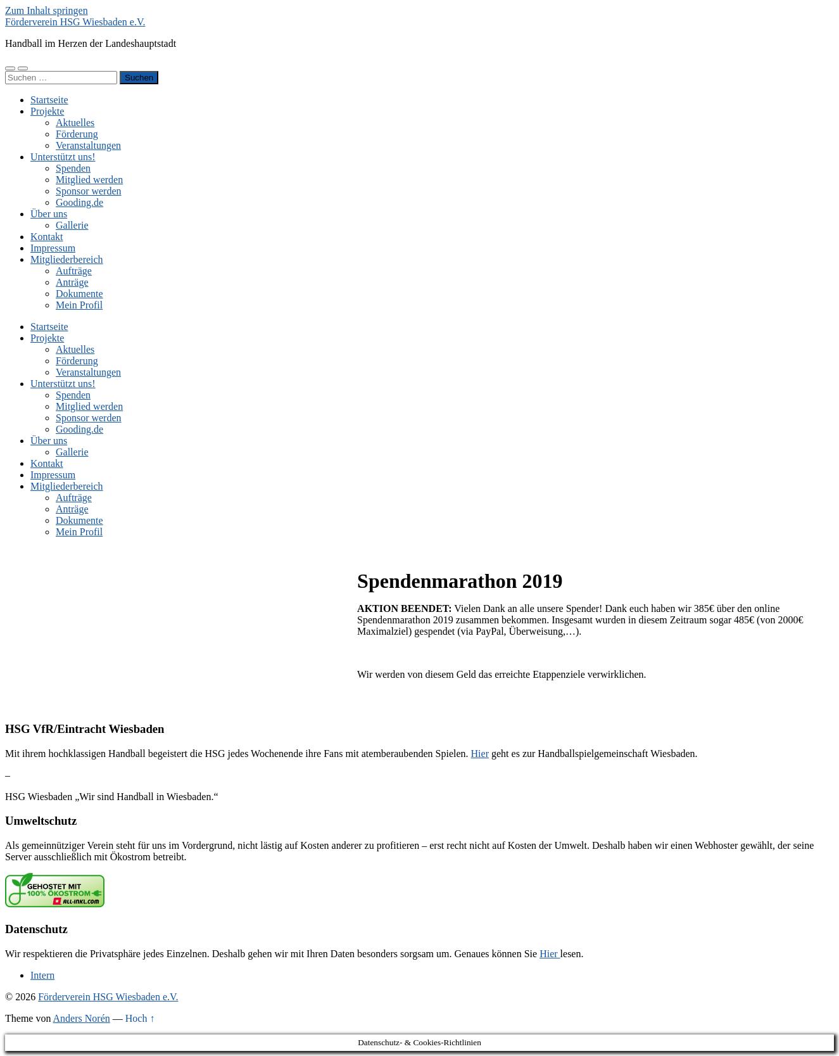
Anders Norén (81, 1018)
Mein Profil (79, 305)
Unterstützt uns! (63, 156)
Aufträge (74, 270)
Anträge (72, 282)
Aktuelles (75, 122)
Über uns (48, 213)
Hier (480, 753)
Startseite (49, 99)
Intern (42, 975)
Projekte (47, 111)
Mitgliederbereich (66, 259)
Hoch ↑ (140, 1018)
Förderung (77, 134)
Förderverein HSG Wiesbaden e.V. (75, 21)
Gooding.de (79, 202)
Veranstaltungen (88, 145)
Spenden (73, 168)
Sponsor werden (89, 191)
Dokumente (79, 293)
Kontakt (46, 236)
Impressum (52, 248)
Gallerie (72, 225)
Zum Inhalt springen (46, 10)
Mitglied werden (89, 179)
